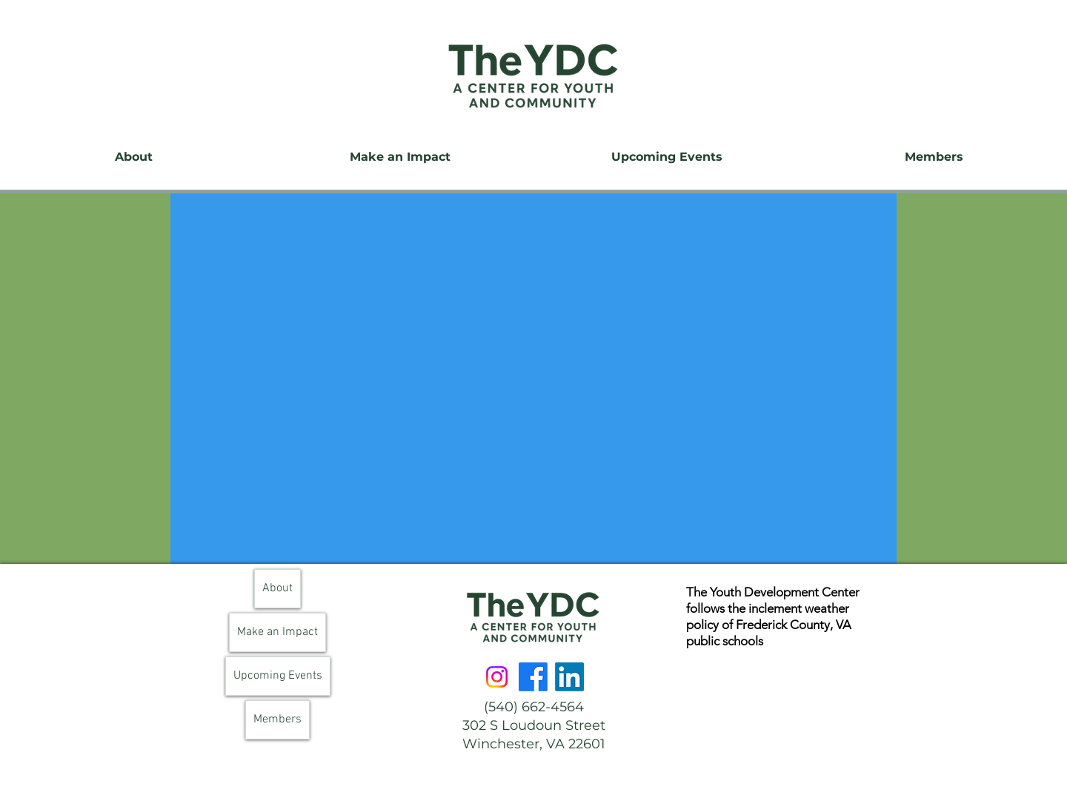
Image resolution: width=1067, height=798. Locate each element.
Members (277, 719)
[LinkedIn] (569, 676)
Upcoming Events (277, 675)
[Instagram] (496, 676)
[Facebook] (533, 676)
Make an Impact (277, 632)
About (277, 588)
